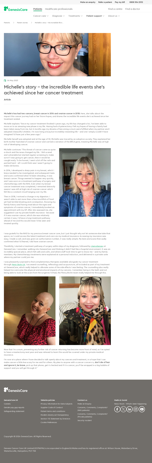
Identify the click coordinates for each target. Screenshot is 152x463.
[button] (48, 16)
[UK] (147, 2)
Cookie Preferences (49, 422)
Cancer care (39, 15)
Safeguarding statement (14, 411)
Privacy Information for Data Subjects (56, 404)
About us (112, 15)
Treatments (74, 15)
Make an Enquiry (84, 404)
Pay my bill (120, 2)
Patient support (94, 15)
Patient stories (22, 23)
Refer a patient (105, 2)
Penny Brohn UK (18, 264)
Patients (37, 8)
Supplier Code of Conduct (52, 407)
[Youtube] (142, 409)
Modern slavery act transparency (55, 415)
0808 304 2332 (136, 2)
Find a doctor (132, 8)
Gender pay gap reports (14, 407)
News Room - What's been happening (130, 404)
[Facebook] (117, 409)
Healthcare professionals (59, 8)
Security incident (85, 420)
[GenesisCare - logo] (15, 8)
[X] (123, 409)
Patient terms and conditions (53, 411)
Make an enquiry (87, 2)
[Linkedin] (130, 409)
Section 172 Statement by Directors (55, 419)
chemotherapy (97, 246)
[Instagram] (136, 409)
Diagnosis (57, 15)
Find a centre (115, 8)
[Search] (147, 9)
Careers (7, 404)
